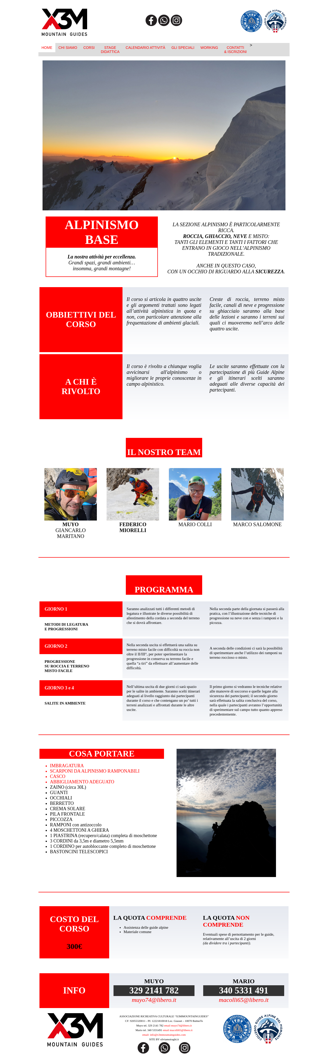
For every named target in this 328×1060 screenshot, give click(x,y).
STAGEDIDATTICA (110, 50)
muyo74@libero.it (154, 1000)
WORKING (209, 48)
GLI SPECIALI (182, 48)
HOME (47, 48)
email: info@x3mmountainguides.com (164, 1034)
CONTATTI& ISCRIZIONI (235, 50)
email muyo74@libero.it (178, 1025)
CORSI (89, 48)
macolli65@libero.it (244, 1000)
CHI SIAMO (67, 48)
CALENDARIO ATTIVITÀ (145, 48)
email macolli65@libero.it (177, 1030)
